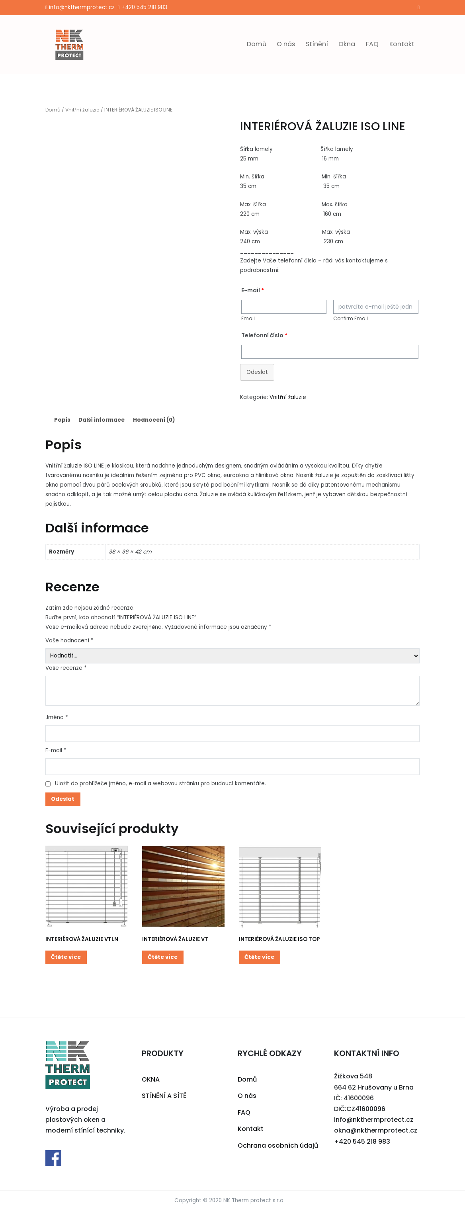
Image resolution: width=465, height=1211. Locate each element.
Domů (256, 44)
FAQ (372, 44)
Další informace (101, 420)
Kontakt (401, 44)
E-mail (55, 750)
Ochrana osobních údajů (278, 1145)
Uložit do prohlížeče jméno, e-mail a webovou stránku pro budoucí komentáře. (160, 783)
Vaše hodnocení (69, 640)
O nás (286, 44)
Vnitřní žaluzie (82, 109)
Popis (62, 420)
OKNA (151, 1079)
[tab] (62, 420)
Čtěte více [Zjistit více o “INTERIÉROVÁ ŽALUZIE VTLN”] (66, 957)
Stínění (317, 44)
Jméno (56, 717)
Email (248, 318)
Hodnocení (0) (154, 420)
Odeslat (257, 372)
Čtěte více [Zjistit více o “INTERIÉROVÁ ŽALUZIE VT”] (163, 957)
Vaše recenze (65, 668)
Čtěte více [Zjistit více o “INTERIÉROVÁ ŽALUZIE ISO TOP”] (259, 957)
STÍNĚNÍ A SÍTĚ (164, 1095)
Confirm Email (350, 318)
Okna (346, 44)
